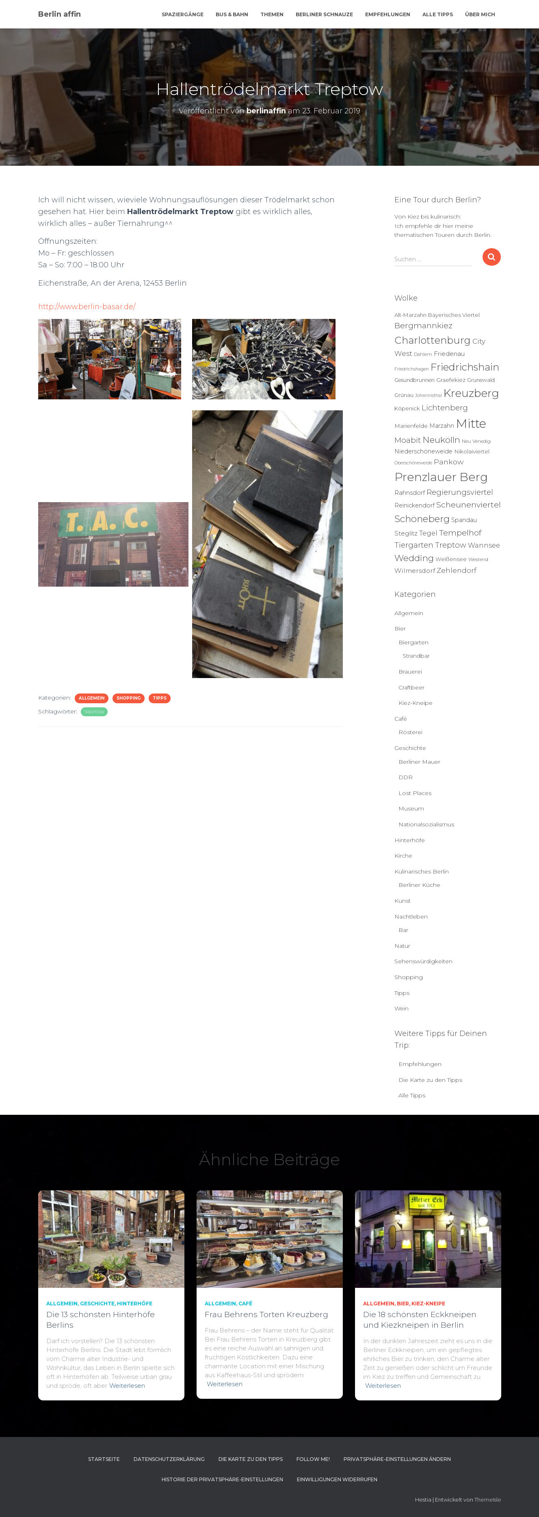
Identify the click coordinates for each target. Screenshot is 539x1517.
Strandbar (416, 655)
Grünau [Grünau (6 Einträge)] (403, 395)
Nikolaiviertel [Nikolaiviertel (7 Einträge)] (471, 451)
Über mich (480, 14)
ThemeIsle (487, 1499)
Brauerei (410, 671)
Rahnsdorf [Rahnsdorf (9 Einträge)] (409, 492)
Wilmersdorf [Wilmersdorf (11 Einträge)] (414, 570)
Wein (401, 1008)
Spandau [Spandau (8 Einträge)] (464, 520)
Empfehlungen (387, 14)
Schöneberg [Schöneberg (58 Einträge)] (422, 518)
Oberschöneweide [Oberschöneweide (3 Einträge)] (413, 463)
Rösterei (410, 732)
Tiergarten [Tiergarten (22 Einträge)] (413, 545)
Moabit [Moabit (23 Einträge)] (407, 440)
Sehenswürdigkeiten (423, 961)
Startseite (104, 1459)
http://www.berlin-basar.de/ (88, 306)
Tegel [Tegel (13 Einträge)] (428, 533)
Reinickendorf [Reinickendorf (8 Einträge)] (414, 505)
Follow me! (313, 1459)
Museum (411, 808)
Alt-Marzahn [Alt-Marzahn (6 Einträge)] (410, 315)
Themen (272, 14)
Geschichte (410, 748)
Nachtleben (411, 916)
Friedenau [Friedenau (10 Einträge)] (449, 354)
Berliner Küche (419, 885)
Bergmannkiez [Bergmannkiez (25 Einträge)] (423, 325)
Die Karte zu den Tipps (430, 1080)
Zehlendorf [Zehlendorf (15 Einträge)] (456, 570)
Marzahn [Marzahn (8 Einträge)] (441, 425)
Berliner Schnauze (324, 14)
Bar (403, 930)
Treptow (94, 712)
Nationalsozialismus (426, 824)
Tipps (160, 698)
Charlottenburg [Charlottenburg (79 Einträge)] (432, 340)
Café (400, 718)
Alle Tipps (437, 14)
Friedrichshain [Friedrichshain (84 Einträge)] (465, 367)
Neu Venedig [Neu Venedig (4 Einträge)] (476, 441)
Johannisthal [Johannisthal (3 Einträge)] (428, 395)
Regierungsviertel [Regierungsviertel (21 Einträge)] (459, 492)
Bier (400, 628)
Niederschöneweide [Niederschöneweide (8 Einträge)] (423, 451)
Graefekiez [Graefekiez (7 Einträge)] (450, 380)
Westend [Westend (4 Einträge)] (478, 559)
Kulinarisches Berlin (421, 871)
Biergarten (413, 642)
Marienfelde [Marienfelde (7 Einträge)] (411, 426)
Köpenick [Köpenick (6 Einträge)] (407, 408)
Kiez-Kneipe (415, 702)
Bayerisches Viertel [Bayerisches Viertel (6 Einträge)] (454, 315)
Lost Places (414, 793)
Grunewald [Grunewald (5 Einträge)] (481, 380)
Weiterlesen (127, 1385)
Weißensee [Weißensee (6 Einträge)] (451, 559)
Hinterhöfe (409, 840)
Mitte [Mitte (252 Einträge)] (471, 423)
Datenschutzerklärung (169, 1459)
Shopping (129, 698)
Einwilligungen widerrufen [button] (337, 1479)
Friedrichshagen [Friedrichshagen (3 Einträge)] (411, 369)
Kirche (403, 855)
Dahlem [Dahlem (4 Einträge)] (423, 354)
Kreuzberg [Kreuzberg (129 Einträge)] (471, 393)
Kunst (402, 900)
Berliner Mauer (419, 761)
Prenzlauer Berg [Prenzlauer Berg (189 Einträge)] (441, 477)
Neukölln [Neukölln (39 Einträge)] (441, 440)
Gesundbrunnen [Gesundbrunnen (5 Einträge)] (414, 380)
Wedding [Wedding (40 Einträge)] (414, 558)
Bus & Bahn (232, 14)
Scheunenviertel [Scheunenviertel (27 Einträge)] (468, 504)
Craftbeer (411, 687)
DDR (405, 777)
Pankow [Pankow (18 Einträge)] (448, 461)
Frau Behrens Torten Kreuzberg (266, 1314)
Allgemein (91, 698)
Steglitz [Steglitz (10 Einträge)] (406, 533)
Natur (402, 945)
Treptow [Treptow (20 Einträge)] (450, 545)
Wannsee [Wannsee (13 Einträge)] (484, 545)
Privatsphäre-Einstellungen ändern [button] (397, 1459)
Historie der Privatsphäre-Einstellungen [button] (222, 1479)
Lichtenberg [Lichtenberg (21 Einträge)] (445, 407)
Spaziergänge (182, 14)
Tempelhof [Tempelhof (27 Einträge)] (460, 532)
